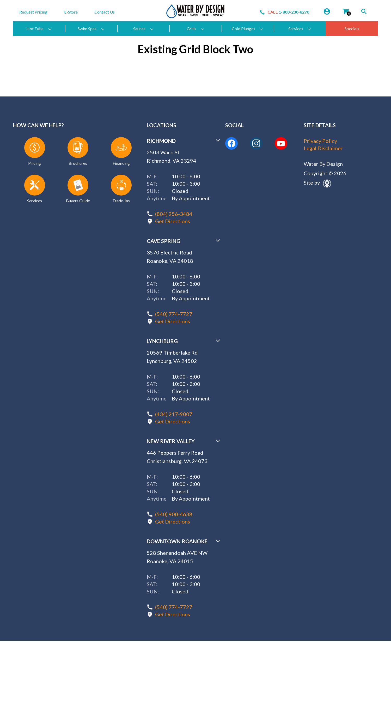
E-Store (71, 11)
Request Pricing (33, 11)
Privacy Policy (320, 141)
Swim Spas (91, 28)
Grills (196, 28)
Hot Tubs (39, 28)
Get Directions (172, 221)
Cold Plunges (248, 28)
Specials (352, 28)
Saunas (143, 28)
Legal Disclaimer (323, 148)
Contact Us (104, 11)
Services (299, 28)
